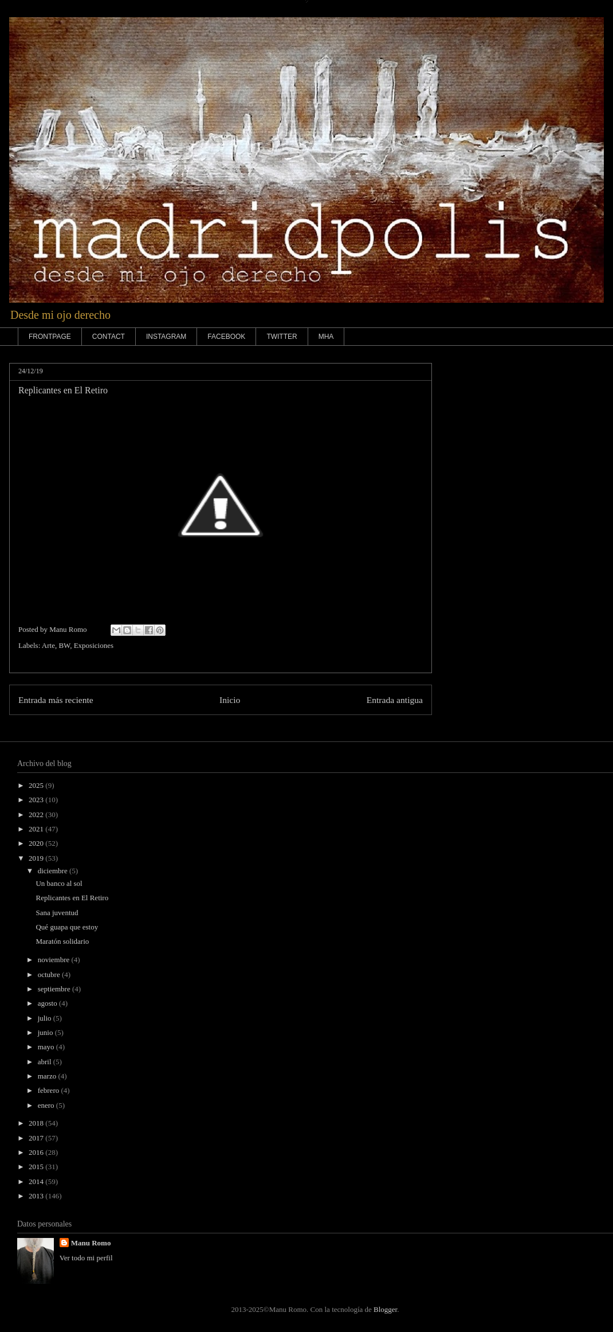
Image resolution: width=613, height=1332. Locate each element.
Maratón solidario (62, 941)
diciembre (53, 870)
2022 (37, 814)
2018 (37, 1123)
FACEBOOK (226, 337)
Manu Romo (91, 1243)
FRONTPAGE (50, 337)
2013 (37, 1196)
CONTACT (108, 337)
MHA (326, 337)
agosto (48, 1003)
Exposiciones (93, 645)
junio (46, 1032)
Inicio (229, 700)
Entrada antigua (395, 700)
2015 (37, 1166)
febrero (49, 1090)
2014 (37, 1181)
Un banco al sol (59, 883)
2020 (37, 843)
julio (45, 1018)
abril (45, 1061)
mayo (47, 1046)
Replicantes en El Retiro (72, 897)
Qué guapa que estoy (67, 927)
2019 (37, 858)
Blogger (385, 1309)
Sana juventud (57, 912)
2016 (37, 1152)
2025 (37, 785)
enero (47, 1105)
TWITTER (281, 337)
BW (64, 645)
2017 (37, 1138)
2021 (37, 829)
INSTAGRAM (166, 337)
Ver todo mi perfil (86, 1257)
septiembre (55, 989)
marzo (48, 1076)
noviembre (55, 959)
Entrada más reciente (55, 700)
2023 (37, 799)
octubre (50, 974)
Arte (48, 645)
